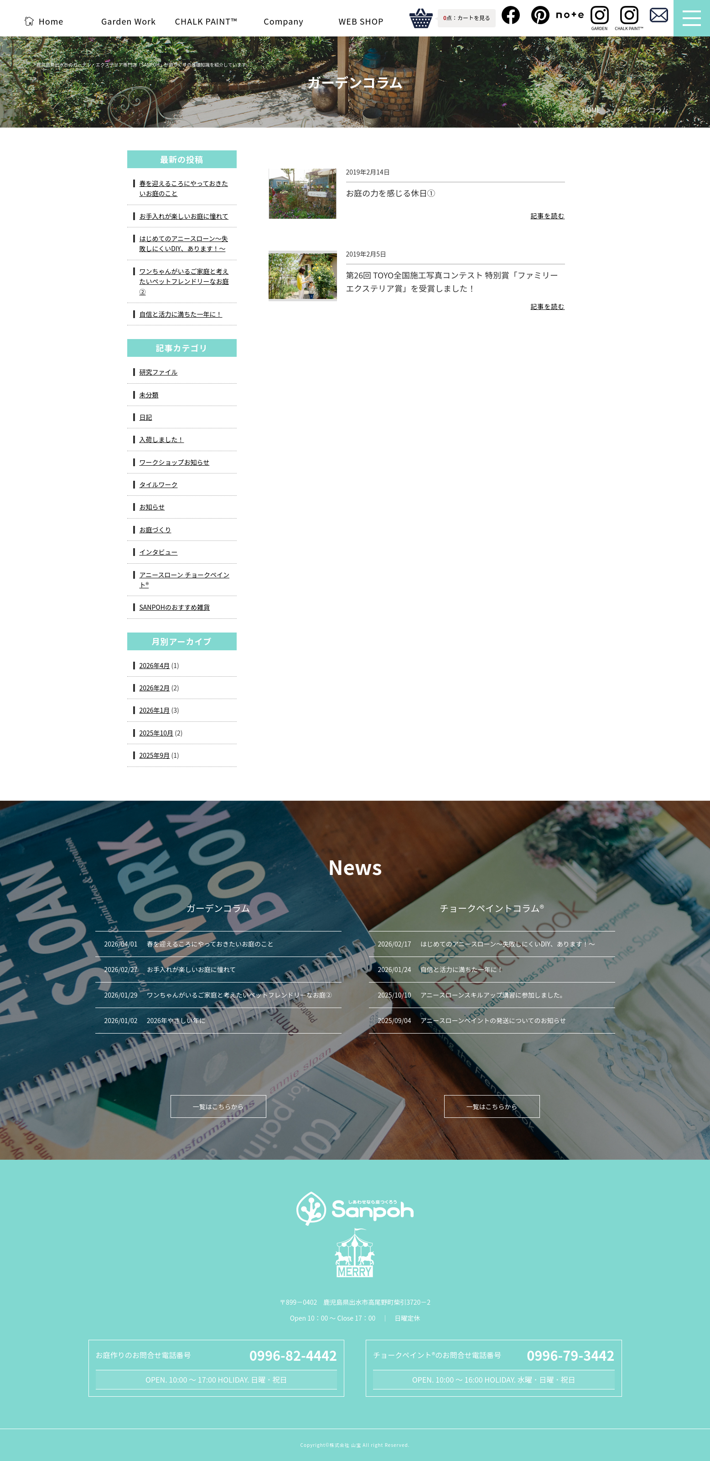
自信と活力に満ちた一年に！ (181, 314)
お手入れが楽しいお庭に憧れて (184, 216)
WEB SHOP (361, 21)
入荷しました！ (162, 439)
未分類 (149, 394)
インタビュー (159, 551)
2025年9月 (155, 755)
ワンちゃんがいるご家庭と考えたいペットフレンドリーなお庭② (184, 281)
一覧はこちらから (218, 1106)
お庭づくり (155, 529)
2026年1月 (155, 710)
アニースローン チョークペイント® (184, 579)
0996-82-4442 (293, 1354)
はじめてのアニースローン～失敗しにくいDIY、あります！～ (184, 243)
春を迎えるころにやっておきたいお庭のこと (184, 188)
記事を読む (548, 220)
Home (51, 21)
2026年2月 (155, 687)
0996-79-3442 (570, 1354)
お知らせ (152, 506)
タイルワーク (159, 484)
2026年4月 (155, 665)
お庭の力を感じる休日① (391, 193)
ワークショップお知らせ (175, 462)
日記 (146, 417)
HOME (591, 109)
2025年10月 (157, 732)
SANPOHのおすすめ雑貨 (175, 607)
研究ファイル (159, 371)
